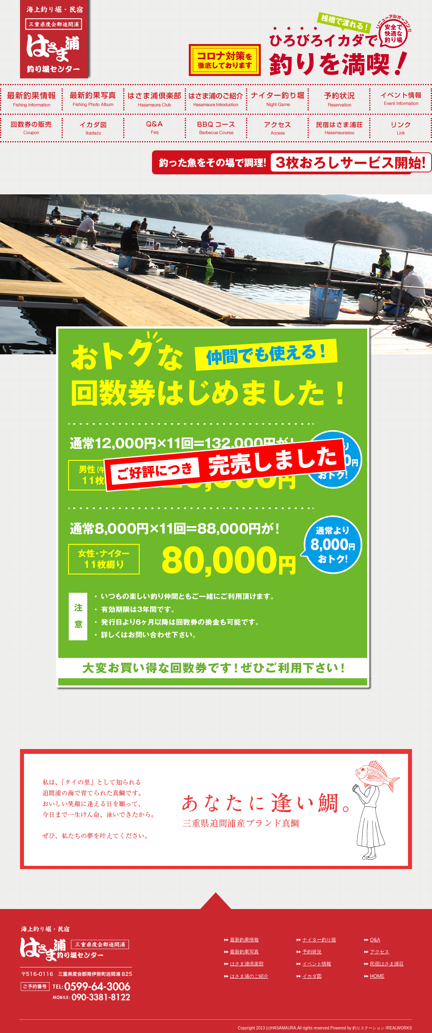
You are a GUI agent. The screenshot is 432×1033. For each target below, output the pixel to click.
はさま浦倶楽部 (247, 964)
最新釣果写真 (244, 952)
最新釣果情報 (244, 940)
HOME (377, 976)
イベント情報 (316, 964)
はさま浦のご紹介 (249, 976)
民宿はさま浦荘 (387, 964)
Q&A (375, 940)
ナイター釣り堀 (319, 940)
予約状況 (312, 952)
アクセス (379, 952)
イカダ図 (312, 976)
